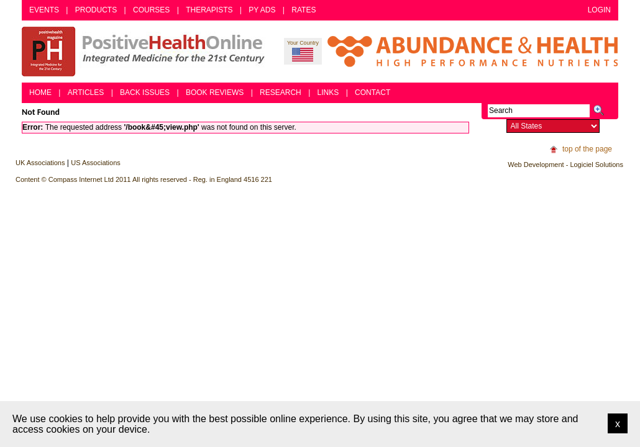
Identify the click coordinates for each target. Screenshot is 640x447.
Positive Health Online (146, 51)
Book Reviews (215, 92)
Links (328, 92)
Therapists (209, 10)
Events (44, 10)
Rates (303, 10)
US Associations (95, 162)
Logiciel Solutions (596, 164)
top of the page (587, 149)
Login (599, 10)
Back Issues (145, 92)
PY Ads (262, 10)
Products (96, 10)
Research (280, 92)
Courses (151, 10)
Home (40, 92)
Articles (86, 92)
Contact (372, 92)
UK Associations (40, 162)
